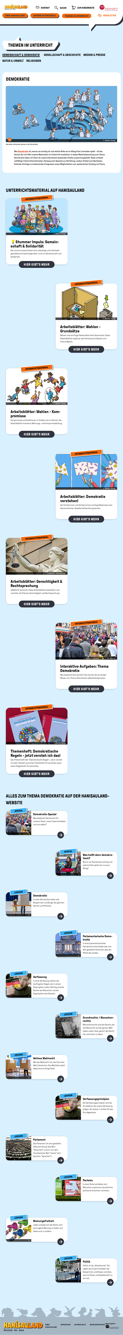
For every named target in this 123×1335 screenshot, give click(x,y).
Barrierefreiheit (98, 1325)
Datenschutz (80, 1325)
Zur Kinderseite (82, 7)
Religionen (33, 60)
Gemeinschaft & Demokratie (21, 54)
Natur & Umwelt (13, 60)
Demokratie (23, 151)
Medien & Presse (94, 54)
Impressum (66, 1325)
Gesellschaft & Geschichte (62, 54)
